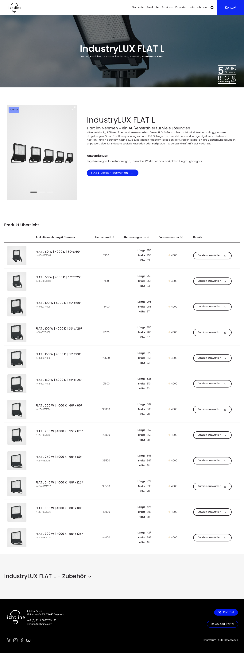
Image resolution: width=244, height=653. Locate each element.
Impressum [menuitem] (209, 640)
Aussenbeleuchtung (115, 56)
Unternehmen (198, 7)
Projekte (180, 7)
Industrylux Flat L (153, 56)
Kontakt (230, 8)
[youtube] (28, 640)
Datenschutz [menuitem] (231, 640)
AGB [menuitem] (220, 640)
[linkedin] (9, 640)
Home (84, 56)
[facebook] (22, 640)
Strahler (135, 56)
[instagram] (15, 640)
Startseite (138, 7)
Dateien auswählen (212, 255)
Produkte (153, 7)
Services (166, 7)
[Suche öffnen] (212, 7)
